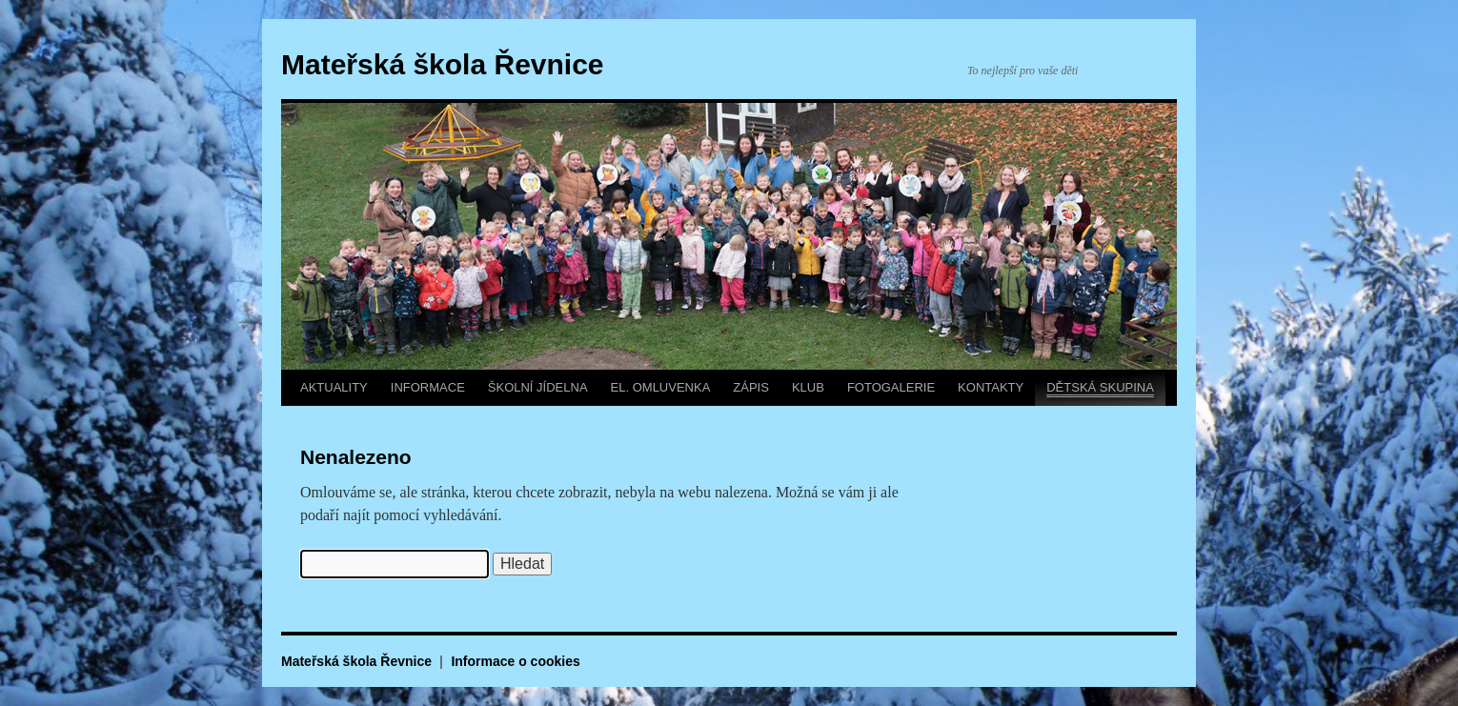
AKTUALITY (334, 387)
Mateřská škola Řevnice (442, 64)
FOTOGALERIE (891, 387)
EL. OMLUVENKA (661, 387)
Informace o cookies (515, 661)
